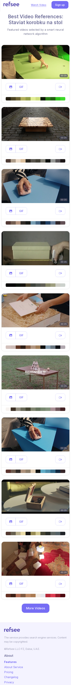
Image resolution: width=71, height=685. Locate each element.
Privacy (9, 682)
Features (10, 662)
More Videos (35, 608)
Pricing (8, 672)
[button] (11, 87)
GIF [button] (21, 87)
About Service (13, 667)
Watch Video (38, 4)
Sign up (60, 5)
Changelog (11, 677)
